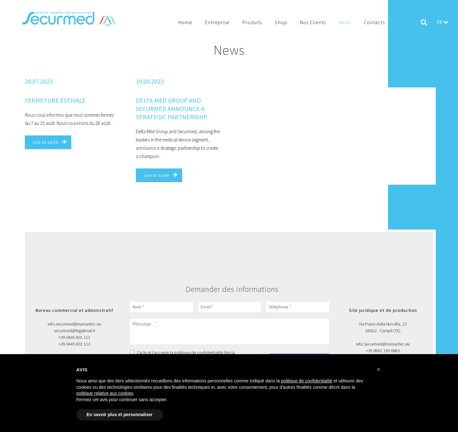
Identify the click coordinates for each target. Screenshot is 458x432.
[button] (378, 369)
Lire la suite (46, 142)
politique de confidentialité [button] (306, 380)
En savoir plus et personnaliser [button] (120, 414)
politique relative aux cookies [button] (104, 393)
